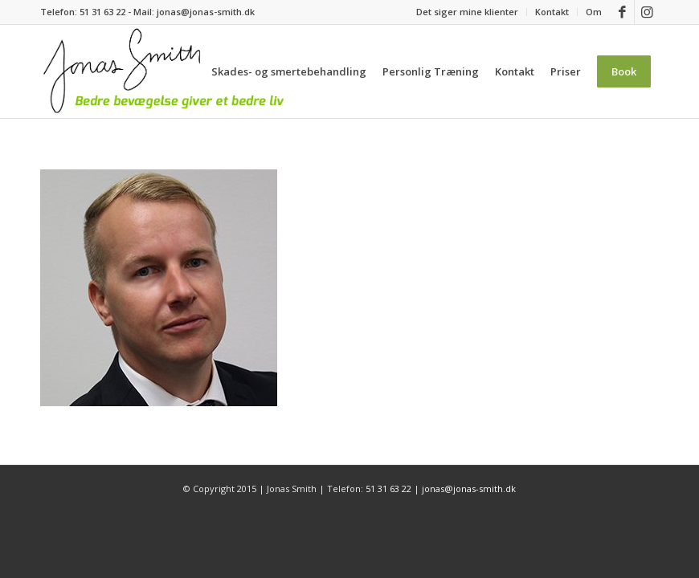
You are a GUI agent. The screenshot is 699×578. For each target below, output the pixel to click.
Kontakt (552, 12)
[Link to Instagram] (647, 12)
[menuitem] (467, 12)
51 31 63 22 (102, 12)
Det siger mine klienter (467, 12)
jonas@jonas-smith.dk (206, 12)
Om (594, 12)
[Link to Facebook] (622, 12)
